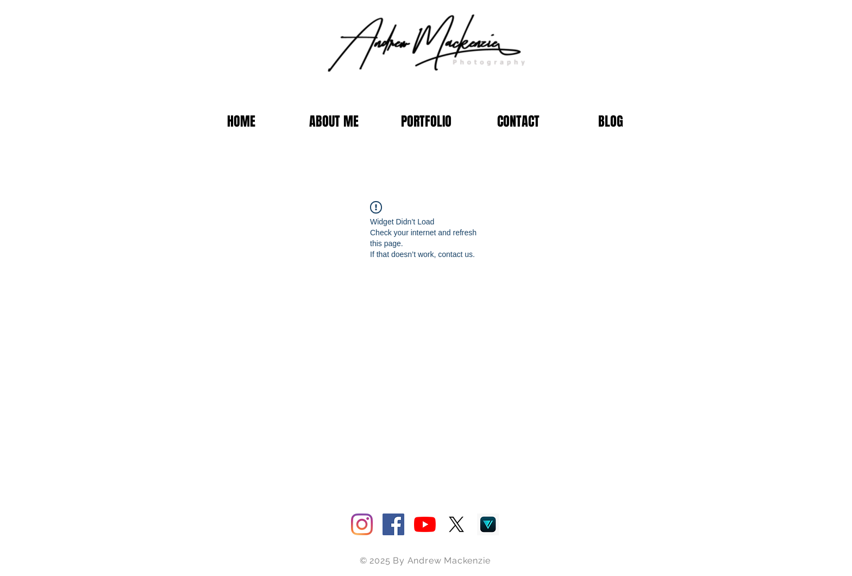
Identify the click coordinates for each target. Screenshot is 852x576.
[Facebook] (393, 524)
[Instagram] (362, 524)
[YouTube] (425, 524)
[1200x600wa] (488, 524)
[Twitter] (456, 524)
